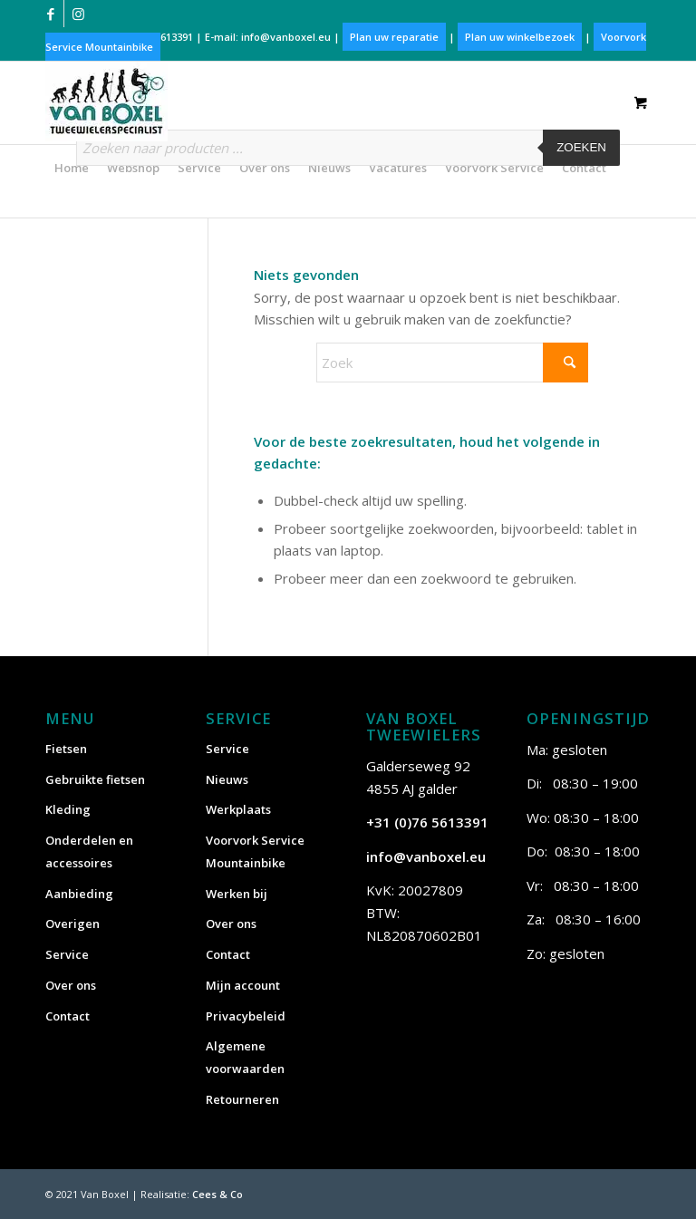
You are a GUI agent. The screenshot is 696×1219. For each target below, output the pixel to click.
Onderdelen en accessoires (89, 851)
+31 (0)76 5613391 (427, 822)
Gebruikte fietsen (95, 779)
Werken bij (236, 893)
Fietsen (66, 748)
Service (67, 954)
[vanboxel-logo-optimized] (106, 101)
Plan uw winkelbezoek (520, 37)
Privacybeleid (245, 1016)
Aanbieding (79, 893)
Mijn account (243, 985)
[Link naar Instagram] (78, 13)
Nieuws (227, 779)
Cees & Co (217, 1194)
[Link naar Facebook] (50, 13)
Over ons (70, 985)
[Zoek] (452, 362)
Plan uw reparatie (394, 37)
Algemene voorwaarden (245, 1057)
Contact (67, 1016)
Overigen (72, 923)
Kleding (68, 809)
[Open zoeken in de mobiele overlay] (348, 157)
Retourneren (242, 1099)
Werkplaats (238, 809)
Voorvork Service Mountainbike (255, 851)
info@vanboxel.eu (286, 37)
